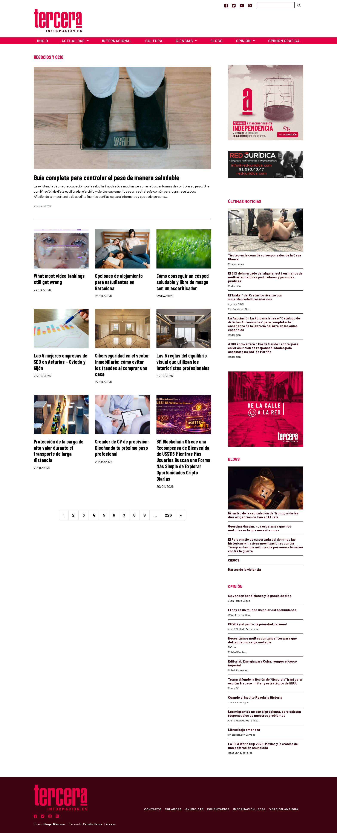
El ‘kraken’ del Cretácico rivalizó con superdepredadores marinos (255, 297)
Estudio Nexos (92, 824)
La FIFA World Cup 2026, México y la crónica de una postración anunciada (263, 746)
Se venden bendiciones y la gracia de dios (259, 596)
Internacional (117, 40)
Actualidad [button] (73, 40)
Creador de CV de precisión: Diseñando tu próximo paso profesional (122, 447)
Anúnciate (194, 809)
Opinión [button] (244, 40)
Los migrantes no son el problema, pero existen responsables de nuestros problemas (264, 713)
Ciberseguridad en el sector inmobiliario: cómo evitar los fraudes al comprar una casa (122, 364)
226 (168, 514)
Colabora (173, 809)
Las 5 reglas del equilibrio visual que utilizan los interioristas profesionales (183, 361)
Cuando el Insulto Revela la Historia (255, 697)
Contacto (152, 809)
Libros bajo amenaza (244, 730)
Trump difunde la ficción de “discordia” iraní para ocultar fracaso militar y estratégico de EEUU (265, 681)
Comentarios (218, 809)
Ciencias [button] (185, 40)
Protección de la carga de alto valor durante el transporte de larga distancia (58, 450)
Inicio (42, 40)
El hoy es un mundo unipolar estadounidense (262, 610)
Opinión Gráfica (284, 40)
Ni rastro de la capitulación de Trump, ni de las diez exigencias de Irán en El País (263, 515)
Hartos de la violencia (244, 569)
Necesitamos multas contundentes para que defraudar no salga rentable (262, 640)
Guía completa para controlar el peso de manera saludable (106, 177)
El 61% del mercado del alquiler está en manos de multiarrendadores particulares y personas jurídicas (265, 277)
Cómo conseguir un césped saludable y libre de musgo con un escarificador (182, 282)
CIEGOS (233, 560)
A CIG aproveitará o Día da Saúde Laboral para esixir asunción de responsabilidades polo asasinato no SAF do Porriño (263, 348)
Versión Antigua (283, 809)
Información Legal (249, 809)
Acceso (111, 824)
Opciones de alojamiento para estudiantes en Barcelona (119, 282)
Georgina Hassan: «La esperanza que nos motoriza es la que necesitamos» (259, 528)
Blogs (216, 40)
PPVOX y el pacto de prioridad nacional (257, 624)
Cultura (153, 40)
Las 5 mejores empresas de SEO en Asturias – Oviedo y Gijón (60, 361)
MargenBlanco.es (55, 824)
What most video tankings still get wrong (59, 279)
